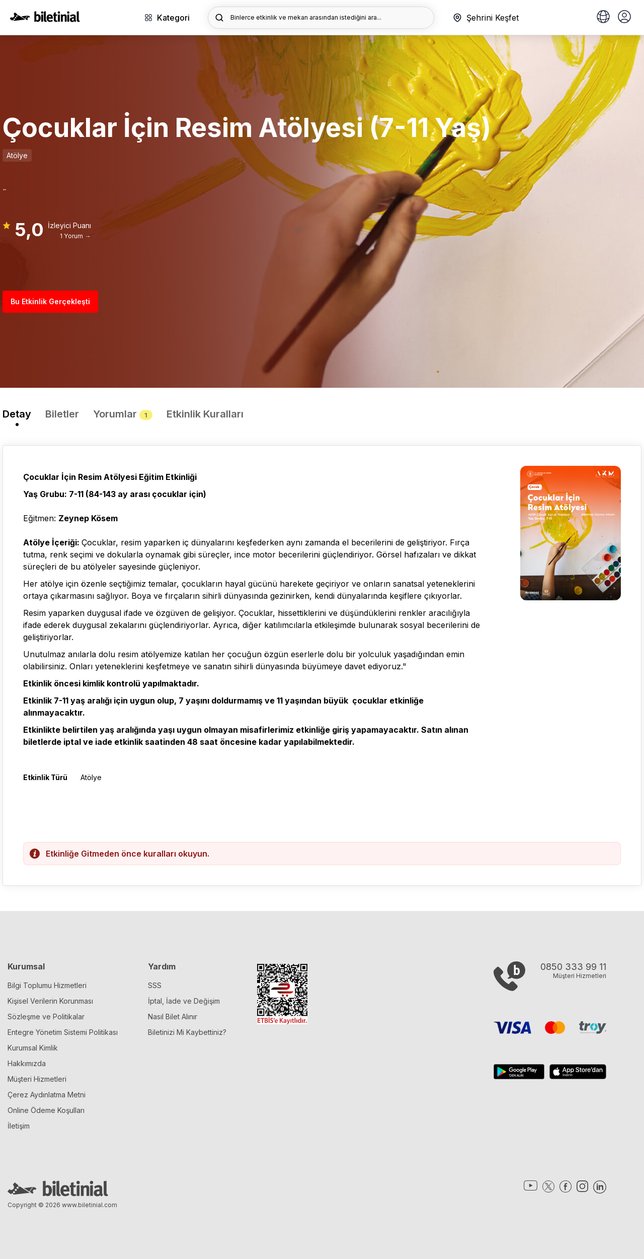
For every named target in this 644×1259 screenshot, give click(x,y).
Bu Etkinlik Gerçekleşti (50, 301)
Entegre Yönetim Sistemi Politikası (63, 1032)
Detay (17, 414)
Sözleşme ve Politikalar (46, 1016)
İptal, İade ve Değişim (184, 1001)
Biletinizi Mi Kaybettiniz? (187, 1032)
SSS (155, 985)
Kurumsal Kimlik (33, 1047)
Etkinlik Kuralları (205, 414)
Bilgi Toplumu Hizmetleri (47, 985)
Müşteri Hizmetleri (37, 1079)
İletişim (19, 1126)
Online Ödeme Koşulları (46, 1110)
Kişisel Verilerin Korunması (50, 1001)
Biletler (62, 414)
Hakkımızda (27, 1063)
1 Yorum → (75, 236)
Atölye (17, 155)
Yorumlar (122, 414)
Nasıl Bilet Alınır (172, 1016)
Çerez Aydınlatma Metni (47, 1094)
